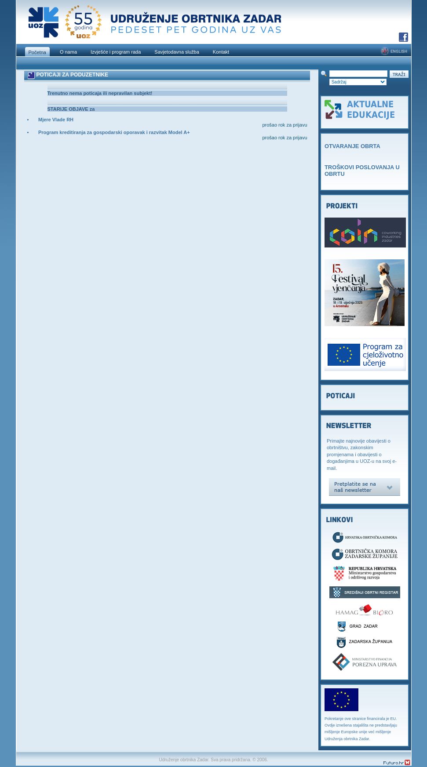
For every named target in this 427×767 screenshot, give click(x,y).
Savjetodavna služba (176, 52)
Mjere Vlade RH (55, 119)
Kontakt (221, 52)
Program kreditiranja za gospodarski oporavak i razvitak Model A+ (114, 132)
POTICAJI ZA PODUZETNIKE (72, 75)
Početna (37, 52)
